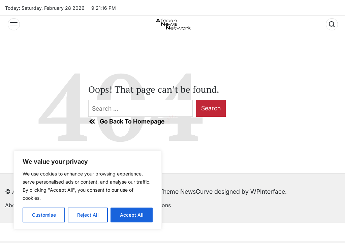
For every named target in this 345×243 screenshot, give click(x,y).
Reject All (88, 215)
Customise (44, 215)
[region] (87, 190)
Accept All (132, 215)
